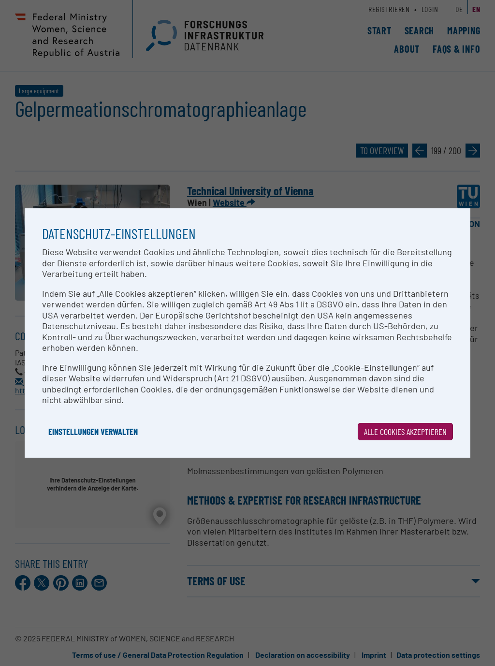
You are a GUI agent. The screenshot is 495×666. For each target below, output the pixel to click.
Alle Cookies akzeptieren (405, 431)
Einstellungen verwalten (93, 431)
